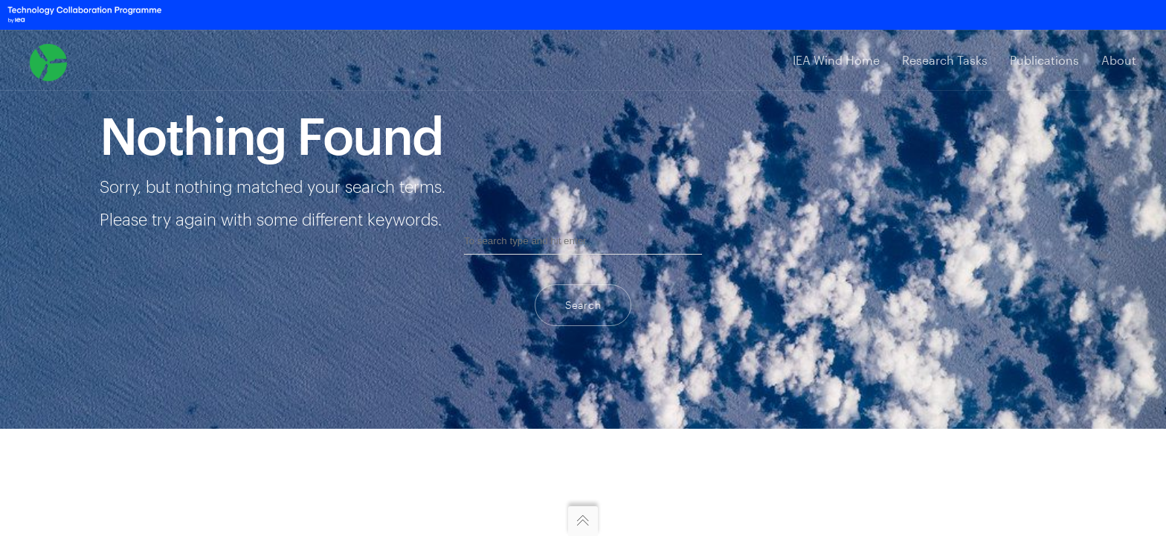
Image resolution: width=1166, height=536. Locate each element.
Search (583, 305)
